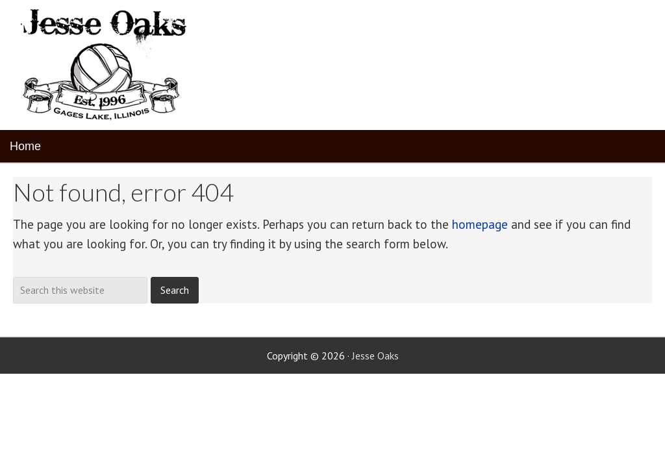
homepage (480, 224)
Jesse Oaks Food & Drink (105, 65)
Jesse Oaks (375, 355)
